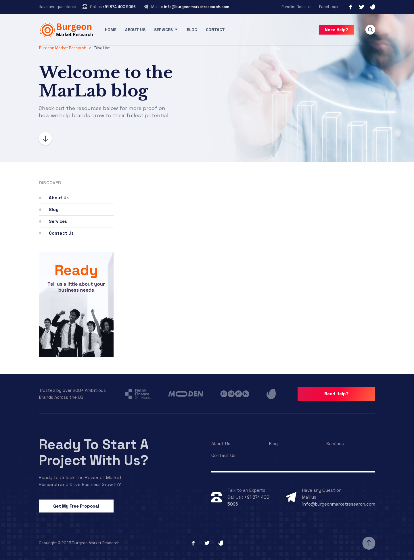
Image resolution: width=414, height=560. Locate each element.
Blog (192, 29)
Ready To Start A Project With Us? (93, 452)
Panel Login (329, 6)
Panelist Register (296, 6)
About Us (135, 29)
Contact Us (61, 233)
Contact (215, 29)
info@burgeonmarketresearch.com (196, 6)
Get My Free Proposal (76, 506)
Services (163, 29)
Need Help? (336, 29)
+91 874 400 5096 (119, 6)
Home (110, 29)
